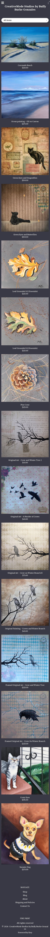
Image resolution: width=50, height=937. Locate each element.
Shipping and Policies (25, 902)
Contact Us (25, 906)
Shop (25, 892)
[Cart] (48, 3)
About (25, 899)
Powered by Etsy (25, 932)
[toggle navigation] (2, 3)
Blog (25, 895)
